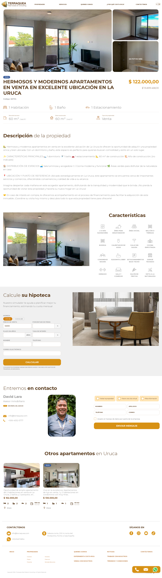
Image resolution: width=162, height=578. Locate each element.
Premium (47, 559)
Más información (149, 398)
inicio (12, 552)
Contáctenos (141, 4)
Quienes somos (87, 4)
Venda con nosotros (83, 561)
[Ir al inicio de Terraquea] (13, 4)
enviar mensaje (126, 425)
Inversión (29, 556)
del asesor (13, 406)
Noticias (110, 552)
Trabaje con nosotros (117, 556)
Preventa (29, 562)
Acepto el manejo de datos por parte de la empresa (117, 419)
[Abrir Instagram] (139, 533)
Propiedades (40, 4)
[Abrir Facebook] (131, 533)
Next (38, 475)
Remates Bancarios (50, 562)
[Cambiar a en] (159, 4)
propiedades (32, 552)
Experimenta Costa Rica (84, 556)
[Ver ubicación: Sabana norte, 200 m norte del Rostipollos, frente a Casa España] (59, 534)
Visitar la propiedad (105, 398)
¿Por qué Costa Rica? (115, 4)
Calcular (32, 362)
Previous (5, 475)
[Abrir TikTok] (153, 533)
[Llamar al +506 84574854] (41, 539)
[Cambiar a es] (157, 4)
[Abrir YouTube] (146, 533)
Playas (28, 559)
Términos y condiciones (117, 561)
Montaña (47, 556)
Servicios (63, 4)
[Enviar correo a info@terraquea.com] (23, 534)
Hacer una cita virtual (127, 398)
